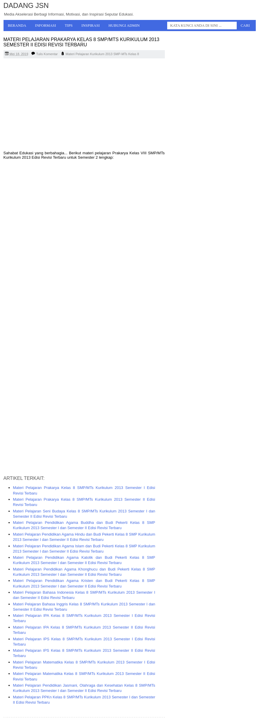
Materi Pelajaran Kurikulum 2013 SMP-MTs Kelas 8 (102, 54)
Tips (69, 25)
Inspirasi (91, 25)
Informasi (45, 25)
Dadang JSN (26, 5)
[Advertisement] (84, 105)
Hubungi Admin (124, 25)
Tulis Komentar (47, 54)
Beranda (17, 25)
